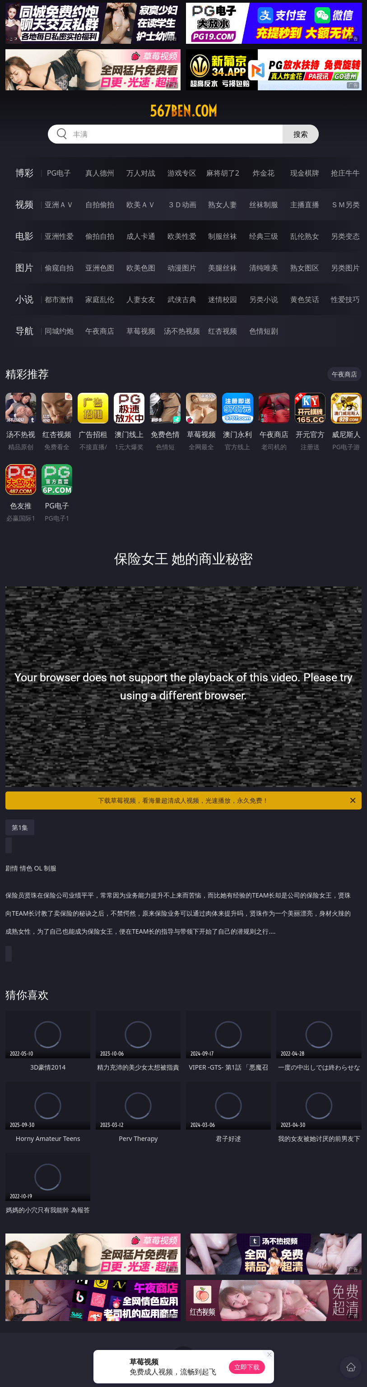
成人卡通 (140, 236)
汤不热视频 (182, 331)
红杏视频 (222, 331)
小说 (24, 299)
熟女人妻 (222, 204)
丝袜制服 (263, 204)
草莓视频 (140, 331)
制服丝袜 (222, 236)
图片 (24, 267)
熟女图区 (304, 268)
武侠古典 (181, 299)
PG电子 (59, 173)
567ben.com (183, 111)
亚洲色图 (99, 268)
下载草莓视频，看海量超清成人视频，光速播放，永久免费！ (227, 800)
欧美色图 (140, 268)
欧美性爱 (181, 236)
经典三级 (263, 236)
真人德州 (99, 173)
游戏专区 (181, 173)
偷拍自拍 (99, 236)
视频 (24, 204)
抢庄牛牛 (345, 173)
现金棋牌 (304, 173)
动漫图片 (181, 268)
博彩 (24, 173)
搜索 (300, 134)
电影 (24, 236)
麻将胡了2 (222, 173)
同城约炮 (59, 331)
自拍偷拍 (99, 204)
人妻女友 (140, 299)
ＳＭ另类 (345, 204)
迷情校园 (222, 299)
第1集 (20, 827)
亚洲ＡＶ (59, 204)
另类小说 (263, 299)
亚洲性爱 (59, 236)
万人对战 (140, 173)
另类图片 (345, 268)
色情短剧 (263, 331)
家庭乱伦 (99, 299)
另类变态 (345, 236)
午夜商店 (99, 331)
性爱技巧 (345, 299)
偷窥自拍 (59, 268)
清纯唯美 (263, 268)
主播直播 (304, 204)
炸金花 (263, 173)
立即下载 (247, 1367)
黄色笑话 (304, 299)
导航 (24, 331)
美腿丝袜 (222, 268)
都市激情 (59, 299)
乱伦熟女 (304, 236)
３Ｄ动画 (181, 204)
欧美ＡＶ (140, 204)
